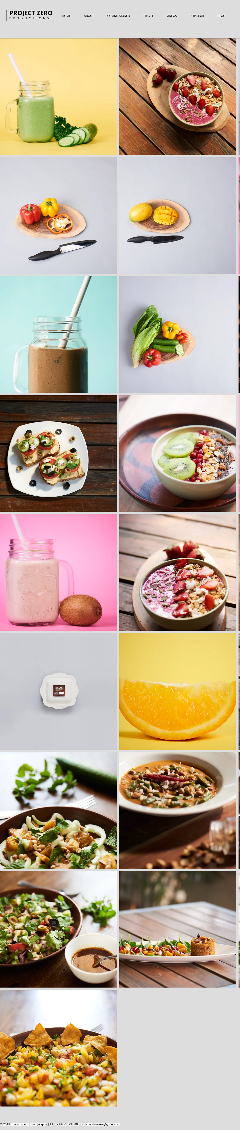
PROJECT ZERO (31, 13)
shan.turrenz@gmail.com (103, 1124)
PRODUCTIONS (30, 18)
